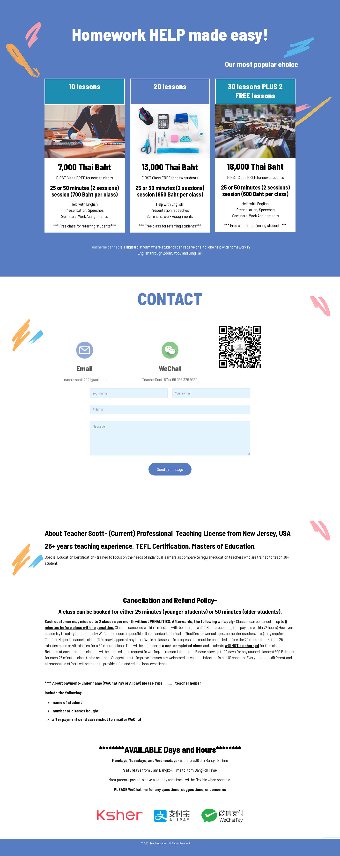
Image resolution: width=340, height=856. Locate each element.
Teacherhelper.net (104, 246)
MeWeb (195, 843)
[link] (170, 815)
